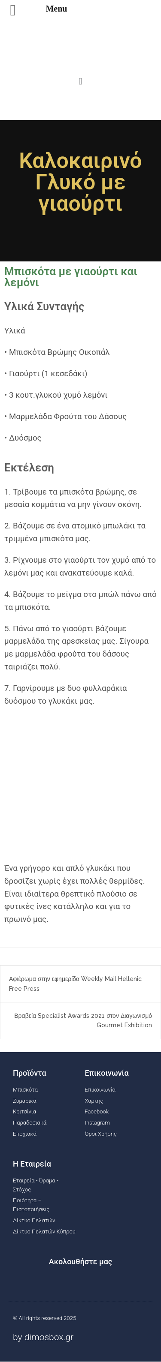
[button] (80, 81)
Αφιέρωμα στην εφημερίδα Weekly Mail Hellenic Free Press (75, 983)
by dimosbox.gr (43, 1337)
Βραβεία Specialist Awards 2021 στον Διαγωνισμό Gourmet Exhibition (83, 1020)
